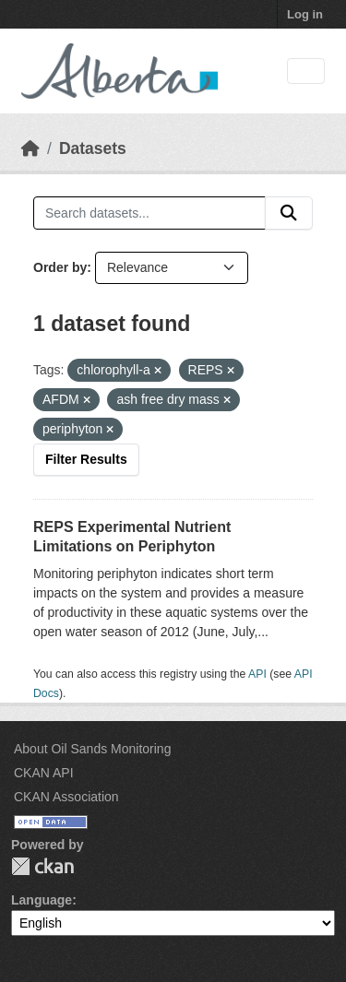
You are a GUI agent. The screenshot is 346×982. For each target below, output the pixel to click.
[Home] (30, 148)
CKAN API (44, 772)
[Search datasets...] (149, 213)
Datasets (92, 148)
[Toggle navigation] (306, 71)
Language (41, 900)
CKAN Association (66, 796)
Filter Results (86, 459)
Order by (60, 267)
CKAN (42, 866)
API (257, 674)
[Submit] (289, 213)
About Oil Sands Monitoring (92, 748)
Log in (305, 14)
